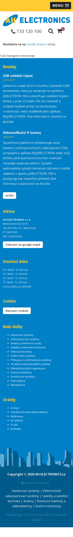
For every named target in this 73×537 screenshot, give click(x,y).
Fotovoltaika (18, 380)
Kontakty (16, 428)
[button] (60, 5)
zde (53, 184)
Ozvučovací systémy (23, 376)
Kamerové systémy (22, 335)
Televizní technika (21, 351)
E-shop (15, 408)
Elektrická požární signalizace (28, 368)
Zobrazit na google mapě (22, 244)
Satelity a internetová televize (28, 347)
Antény (28, 501)
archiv (9, 195)
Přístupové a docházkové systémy (31, 360)
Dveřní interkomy (48, 506)
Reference (17, 416)
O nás (14, 424)
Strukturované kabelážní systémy (30, 364)
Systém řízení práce (35, 483)
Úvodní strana (36, 44)
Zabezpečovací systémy (25, 339)
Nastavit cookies (16, 311)
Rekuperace (18, 385)
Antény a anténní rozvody (26, 343)
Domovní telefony (21, 372)
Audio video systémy (23, 355)
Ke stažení (17, 420)
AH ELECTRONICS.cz (50, 474)
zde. (17, 122)
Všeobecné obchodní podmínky (29, 412)
